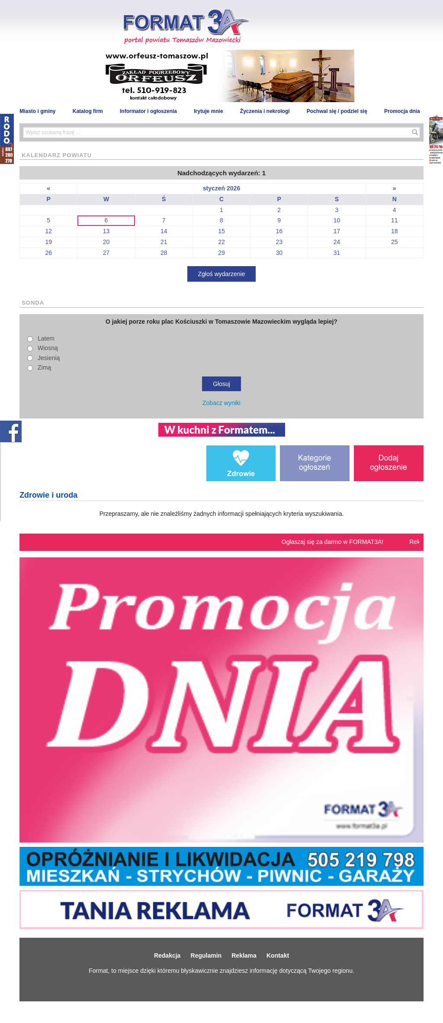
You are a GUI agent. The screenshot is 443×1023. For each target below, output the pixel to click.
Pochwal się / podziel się (337, 111)
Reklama (244, 955)
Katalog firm (88, 111)
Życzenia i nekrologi (265, 111)
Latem (46, 338)
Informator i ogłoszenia (148, 111)
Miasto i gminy (37, 111)
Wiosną (48, 347)
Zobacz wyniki (221, 402)
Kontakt (277, 955)
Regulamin (206, 955)
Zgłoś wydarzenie (221, 273)
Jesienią (49, 357)
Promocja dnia (402, 111)
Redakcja (167, 955)
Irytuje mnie (208, 111)
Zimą (44, 367)
